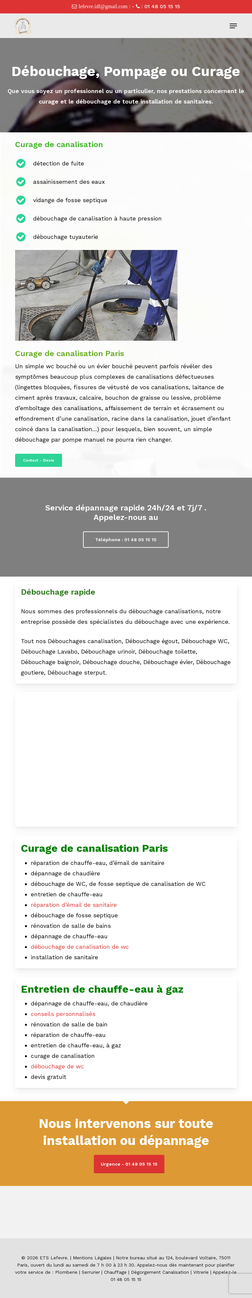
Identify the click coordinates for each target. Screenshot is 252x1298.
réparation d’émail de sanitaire (74, 904)
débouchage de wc (57, 1066)
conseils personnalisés (63, 1013)
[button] (233, 26)
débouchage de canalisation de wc (80, 946)
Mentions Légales (92, 1257)
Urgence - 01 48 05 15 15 (129, 1164)
